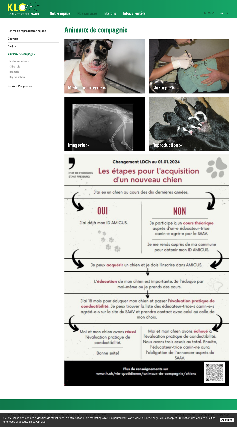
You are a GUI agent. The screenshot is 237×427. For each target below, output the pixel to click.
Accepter (226, 419)
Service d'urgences (20, 86)
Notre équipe (60, 13)
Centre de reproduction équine (27, 31)
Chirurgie (14, 66)
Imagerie (14, 71)
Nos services (87, 13)
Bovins (12, 46)
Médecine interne (19, 61)
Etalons (110, 13)
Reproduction (17, 77)
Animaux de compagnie (22, 54)
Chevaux (13, 38)
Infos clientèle (134, 13)
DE (226, 13)
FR (221, 13)
